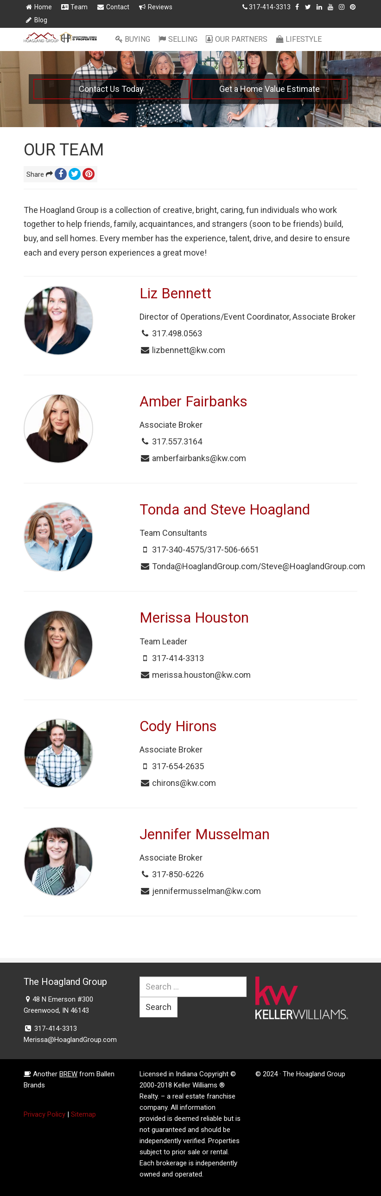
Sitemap (83, 1114)
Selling (177, 39)
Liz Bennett (175, 293)
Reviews (155, 7)
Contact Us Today (111, 89)
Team (74, 7)
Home (38, 7)
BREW (68, 1074)
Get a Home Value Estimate (269, 89)
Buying (132, 39)
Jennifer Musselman (205, 834)
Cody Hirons (178, 726)
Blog (36, 20)
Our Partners (236, 39)
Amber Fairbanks (194, 401)
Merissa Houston (194, 617)
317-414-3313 (270, 7)
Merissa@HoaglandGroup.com (70, 1039)
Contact (112, 7)
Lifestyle (298, 39)
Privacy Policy (44, 1114)
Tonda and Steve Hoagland (225, 509)
